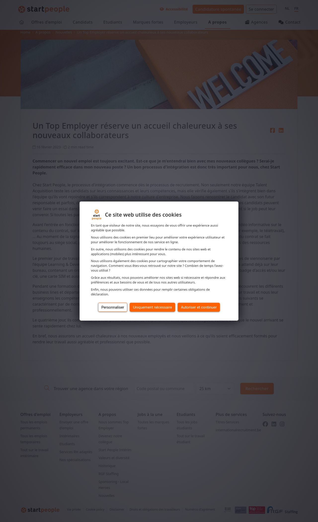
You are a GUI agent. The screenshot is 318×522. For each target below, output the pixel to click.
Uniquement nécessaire (152, 307)
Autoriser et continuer (199, 307)
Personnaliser (112, 307)
